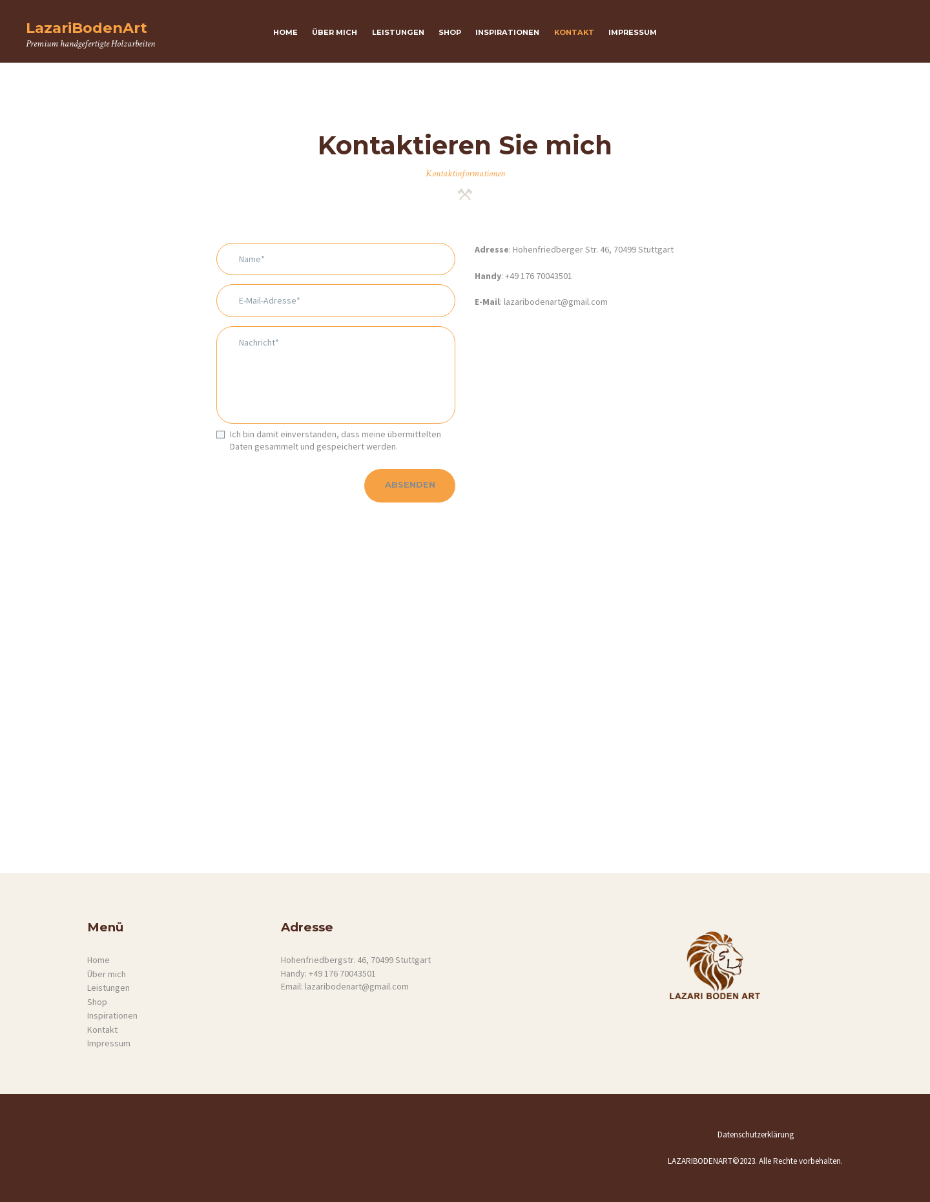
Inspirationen (112, 1015)
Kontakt (102, 1029)
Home (98, 960)
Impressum (108, 1043)
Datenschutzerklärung (756, 1134)
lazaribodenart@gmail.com (555, 301)
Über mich (106, 974)
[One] (465, 718)
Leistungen (108, 987)
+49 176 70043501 (538, 276)
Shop (97, 1002)
